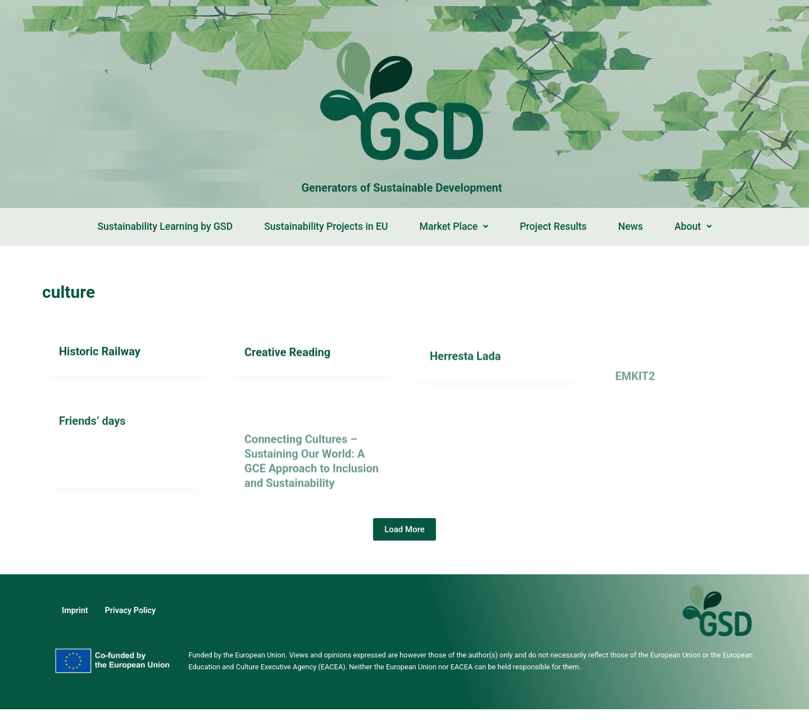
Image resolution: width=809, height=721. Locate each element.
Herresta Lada (465, 364)
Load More (404, 529)
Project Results (553, 226)
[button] (454, 227)
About (692, 226)
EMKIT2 (635, 407)
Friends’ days (92, 428)
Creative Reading (287, 354)
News (630, 226)
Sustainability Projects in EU (326, 226)
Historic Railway (99, 352)
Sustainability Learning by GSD (165, 226)
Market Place (454, 226)
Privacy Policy (130, 610)
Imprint (75, 610)
